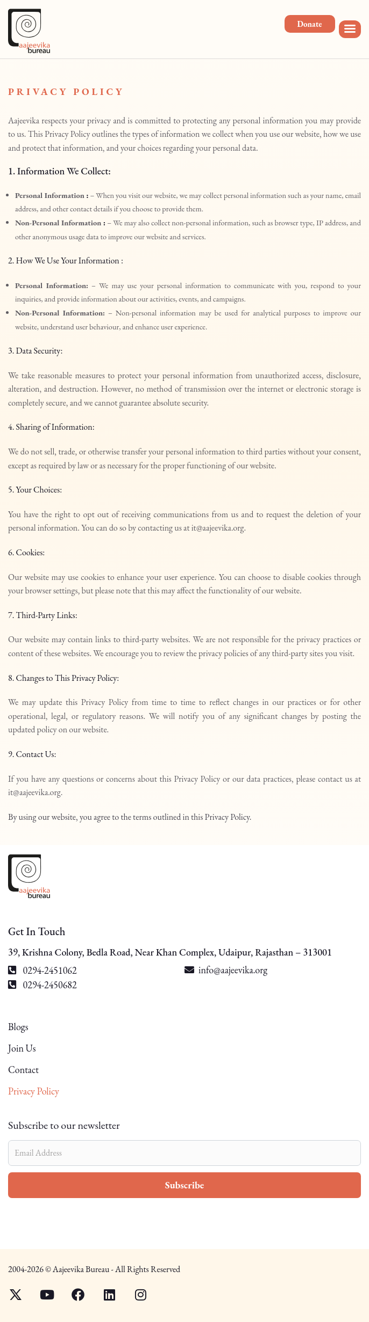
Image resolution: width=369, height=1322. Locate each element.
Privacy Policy (33, 1091)
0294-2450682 (42, 985)
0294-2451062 (42, 970)
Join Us (22, 1048)
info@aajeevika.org (232, 970)
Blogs (18, 1027)
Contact (23, 1069)
